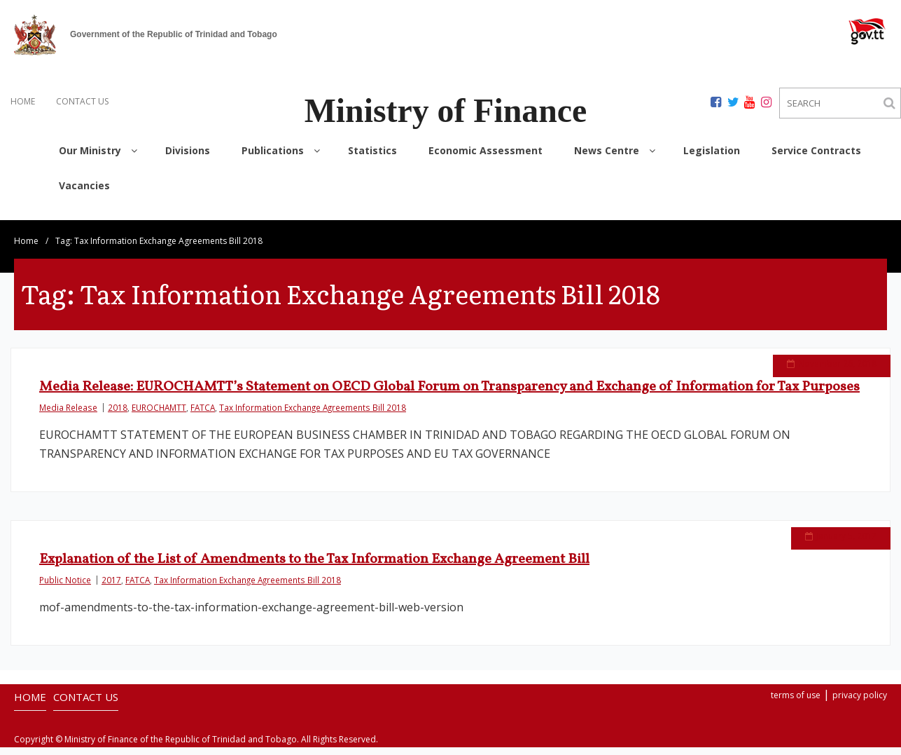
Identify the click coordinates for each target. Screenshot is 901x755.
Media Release (68, 394)
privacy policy (859, 682)
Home (26, 227)
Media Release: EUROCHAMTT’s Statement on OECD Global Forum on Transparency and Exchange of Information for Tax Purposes (449, 373)
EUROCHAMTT (159, 394)
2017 (111, 570)
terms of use (795, 682)
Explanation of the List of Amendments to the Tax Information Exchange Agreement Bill (314, 550)
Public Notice (65, 570)
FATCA (202, 394)
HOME (23, 101)
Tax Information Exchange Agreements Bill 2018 (312, 394)
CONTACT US (82, 101)
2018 (117, 394)
